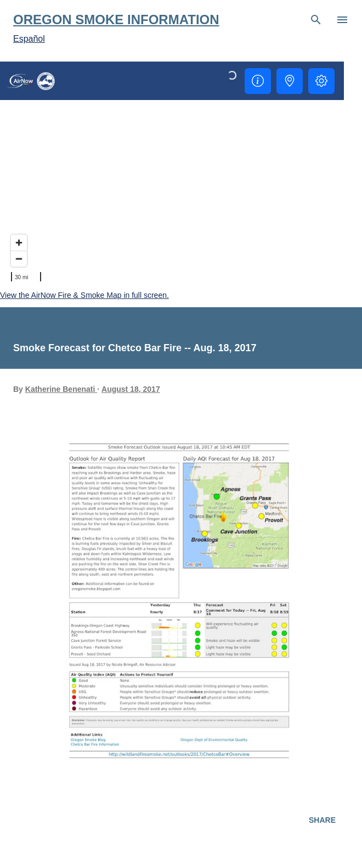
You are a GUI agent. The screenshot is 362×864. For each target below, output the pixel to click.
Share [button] (322, 820)
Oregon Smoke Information (116, 19)
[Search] (316, 19)
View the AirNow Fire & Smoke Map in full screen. (84, 295)
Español (29, 38)
